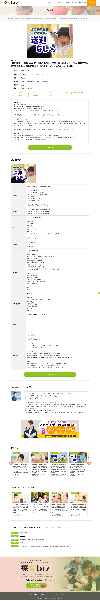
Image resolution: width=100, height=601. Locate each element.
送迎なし (61, 547)
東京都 (19, 17)
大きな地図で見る (31, 335)
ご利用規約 (42, 595)
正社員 (21, 543)
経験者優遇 (48, 547)
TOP (9, 17)
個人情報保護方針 (33, 595)
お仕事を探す (51, 2)
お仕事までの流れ (65, 2)
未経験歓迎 (55, 547)
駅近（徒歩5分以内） (70, 547)
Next (89, 464)
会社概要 (84, 2)
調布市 (23, 17)
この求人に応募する (50, 148)
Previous (11, 464)
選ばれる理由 (57, 2)
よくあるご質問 (73, 2)
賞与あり (22, 547)
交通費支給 (33, 547)
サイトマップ (49, 595)
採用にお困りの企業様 (66, 595)
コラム (79, 2)
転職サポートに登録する (34, 587)
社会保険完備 (41, 547)
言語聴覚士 (23, 537)
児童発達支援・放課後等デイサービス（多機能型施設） (34, 540)
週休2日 (28, 547)
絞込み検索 (13, 17)
